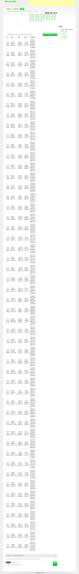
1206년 (7, 103)
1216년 (7, 206)
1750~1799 (31, 16)
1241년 (7, 462)
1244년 (7, 493)
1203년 (7, 72)
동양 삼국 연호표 (10, 1)
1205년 (7, 93)
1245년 (7, 503)
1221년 (7, 257)
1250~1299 (31, 19)
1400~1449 (42, 18)
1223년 (7, 277)
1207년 (7, 113)
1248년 (7, 534)
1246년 (7, 513)
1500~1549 (31, 18)
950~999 (36, 21)
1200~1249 (37, 19)
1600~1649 (48, 16)
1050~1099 (53, 19)
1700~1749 (37, 16)
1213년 (7, 175)
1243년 (7, 483)
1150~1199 (42, 19)
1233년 (7, 380)
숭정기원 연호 (16, 11)
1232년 (7, 370)
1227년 (7, 318)
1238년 (7, 431)
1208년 (7, 124)
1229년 (7, 339)
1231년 (7, 359)
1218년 (7, 226)
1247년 (7, 524)
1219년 (7, 236)
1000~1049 (31, 21)
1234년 (7, 390)
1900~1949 (42, 14)
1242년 (7, 472)
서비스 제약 (35, 11)
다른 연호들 (29, 11)
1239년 (7, 442)
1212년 (7, 165)
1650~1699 (42, 16)
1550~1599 (53, 16)
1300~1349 (53, 18)
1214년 (7, 185)
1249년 (7, 544)
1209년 (7, 134)
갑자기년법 (23, 11)
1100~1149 (48, 19)
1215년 (7, 195)
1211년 (7, 154)
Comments (15, 8)
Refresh (8, 8)
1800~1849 (53, 14)
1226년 (7, 308)
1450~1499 (37, 18)
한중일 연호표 (9, 11)
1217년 (7, 216)
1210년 (7, 144)
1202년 (7, 62)
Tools (22, 8)
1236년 (7, 411)
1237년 (7, 421)
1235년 (7, 400)
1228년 (7, 329)
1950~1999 (37, 14)
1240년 (7, 452)
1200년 (7, 42)
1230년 (7, 349)
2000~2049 (31, 14)
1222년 (7, 267)
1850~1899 (48, 14)
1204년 (7, 83)
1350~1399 (48, 18)
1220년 (7, 247)
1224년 (7, 288)
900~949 (41, 21)
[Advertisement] (52, 3)
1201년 (7, 52)
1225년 (7, 298)
